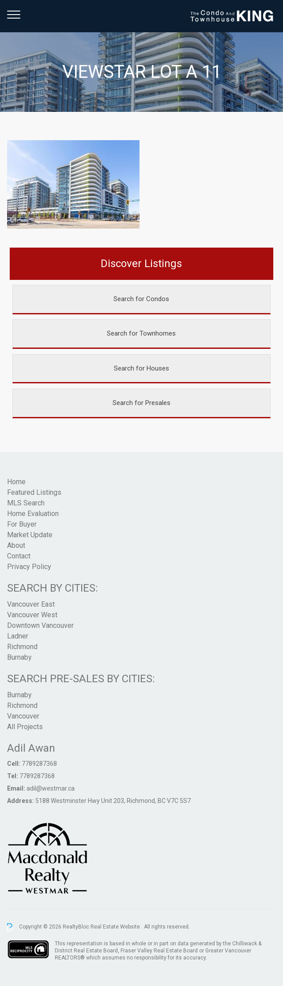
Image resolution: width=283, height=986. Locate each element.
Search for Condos (141, 299)
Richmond (22, 646)
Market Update (30, 535)
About (16, 545)
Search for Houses (141, 368)
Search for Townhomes (141, 333)
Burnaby (19, 657)
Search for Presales (141, 403)
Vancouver (23, 716)
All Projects (25, 726)
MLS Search (26, 503)
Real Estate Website (116, 927)
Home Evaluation (33, 513)
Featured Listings (34, 492)
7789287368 (39, 763)
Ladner (17, 636)
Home (16, 482)
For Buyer (22, 524)
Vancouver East (31, 604)
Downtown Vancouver (40, 625)
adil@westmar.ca (50, 788)
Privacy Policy (29, 566)
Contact (18, 556)
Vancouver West (32, 615)
